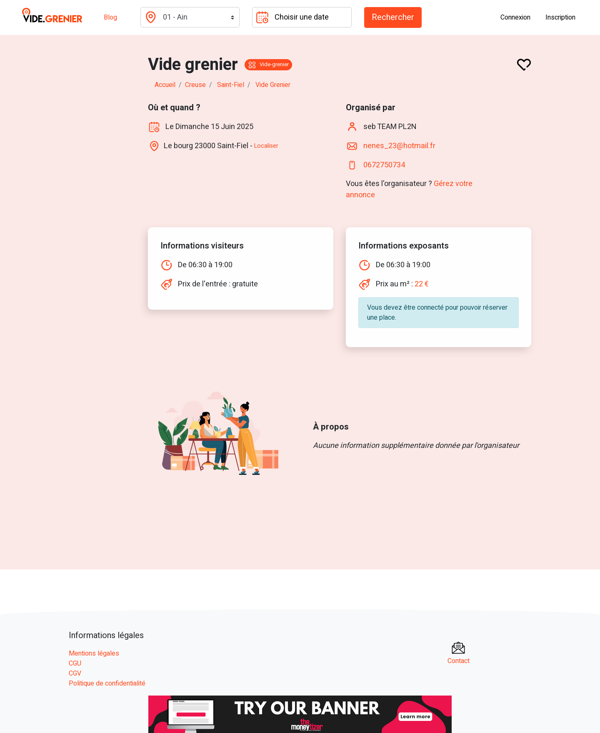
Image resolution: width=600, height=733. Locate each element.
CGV (75, 673)
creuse (195, 85)
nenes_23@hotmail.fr (399, 145)
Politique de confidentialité (107, 683)
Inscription (560, 17)
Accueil (165, 85)
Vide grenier (272, 85)
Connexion (515, 17)
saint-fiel (230, 85)
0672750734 (384, 164)
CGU (75, 663)
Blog (110, 17)
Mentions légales (94, 653)
